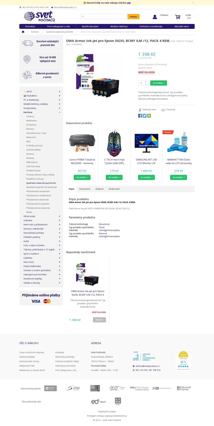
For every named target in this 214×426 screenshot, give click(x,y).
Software (27, 220)
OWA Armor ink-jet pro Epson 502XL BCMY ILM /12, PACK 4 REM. (87, 293)
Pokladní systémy (31, 237)
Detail (99, 319)
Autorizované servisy (29, 361)
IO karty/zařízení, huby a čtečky (40, 174)
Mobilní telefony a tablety (35, 104)
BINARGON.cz (120, 415)
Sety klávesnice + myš (36, 133)
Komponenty (29, 108)
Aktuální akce (182, 26)
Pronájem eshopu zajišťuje (100, 415)
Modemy (30, 158)
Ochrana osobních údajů (67, 361)
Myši (28, 141)
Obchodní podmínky (64, 356)
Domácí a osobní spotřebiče (37, 270)
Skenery (30, 154)
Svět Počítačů (38, 16)
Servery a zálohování (33, 228)
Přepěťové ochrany (35, 178)
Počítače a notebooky (151, 26)
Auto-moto (28, 262)
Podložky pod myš (34, 145)
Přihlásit (164, 15)
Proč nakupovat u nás (58, 26)
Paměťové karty (33, 170)
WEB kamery (32, 162)
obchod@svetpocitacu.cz (147, 366)
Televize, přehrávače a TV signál (38, 249)
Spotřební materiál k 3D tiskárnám (41, 187)
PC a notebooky (31, 99)
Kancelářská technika (33, 232)
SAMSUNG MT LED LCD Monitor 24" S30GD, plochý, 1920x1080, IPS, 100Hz (146, 161)
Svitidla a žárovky (31, 282)
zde (129, 2)
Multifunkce (31, 120)
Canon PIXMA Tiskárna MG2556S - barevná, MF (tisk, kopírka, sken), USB (82, 161)
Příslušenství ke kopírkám (37, 203)
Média (29, 212)
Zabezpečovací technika (35, 274)
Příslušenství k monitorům (37, 191)
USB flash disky (33, 166)
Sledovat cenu (149, 109)
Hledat (133, 16)
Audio (26, 241)
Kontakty (30, 26)
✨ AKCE (27, 91)
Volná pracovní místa (65, 365)
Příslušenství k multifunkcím (38, 195)
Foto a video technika (33, 245)
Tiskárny (30, 116)
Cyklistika (27, 257)
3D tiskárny (31, 124)
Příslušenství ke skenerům (38, 208)
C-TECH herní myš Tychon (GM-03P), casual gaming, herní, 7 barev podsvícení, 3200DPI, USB (114, 161)
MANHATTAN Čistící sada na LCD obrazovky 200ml (179, 161)
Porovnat (170, 109)
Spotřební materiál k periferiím (59, 31)
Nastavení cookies (107, 411)
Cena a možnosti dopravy (31, 352)
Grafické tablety (33, 149)
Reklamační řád (26, 365)
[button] (82, 177)
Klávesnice (31, 137)
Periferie (35, 31)
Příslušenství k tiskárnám (37, 199)
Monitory (30, 129)
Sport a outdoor (31, 253)
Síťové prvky (29, 216)
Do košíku (158, 83)
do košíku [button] (81, 177)
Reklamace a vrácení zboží (32, 370)
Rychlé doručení (90, 26)
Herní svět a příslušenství (35, 224)
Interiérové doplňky (32, 278)
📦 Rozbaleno (30, 95)
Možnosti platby (27, 356)
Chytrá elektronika (32, 266)
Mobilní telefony (119, 26)
